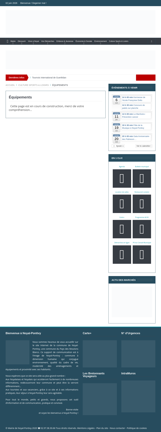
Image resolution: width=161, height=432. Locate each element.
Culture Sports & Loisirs (118, 41)
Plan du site (102, 428)
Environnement (100, 41)
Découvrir (22, 41)
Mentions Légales (86, 428)
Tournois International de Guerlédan (49, 77)
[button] (118, 146)
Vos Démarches (47, 41)
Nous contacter (117, 428)
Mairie (13, 41)
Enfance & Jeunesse (65, 41)
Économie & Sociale (84, 41)
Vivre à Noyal (33, 41)
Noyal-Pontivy (25, 428)
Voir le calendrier (143, 146)
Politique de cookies (137, 428)
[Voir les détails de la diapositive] (80, 59)
